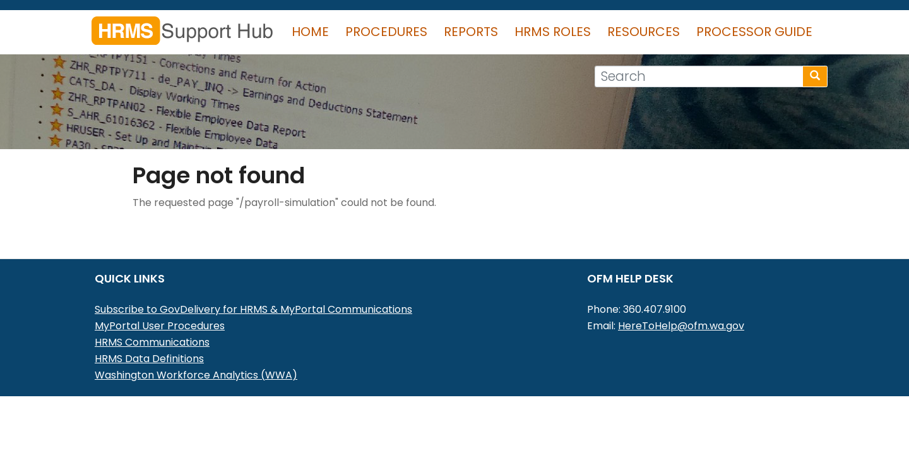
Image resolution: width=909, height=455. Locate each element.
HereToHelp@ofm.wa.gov (681, 325)
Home (310, 31)
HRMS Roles (552, 31)
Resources (643, 31)
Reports (471, 31)
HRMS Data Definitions (149, 358)
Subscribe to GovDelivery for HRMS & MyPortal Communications (253, 309)
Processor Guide (754, 31)
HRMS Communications (152, 342)
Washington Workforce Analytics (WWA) (196, 375)
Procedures (386, 31)
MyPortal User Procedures (160, 325)
